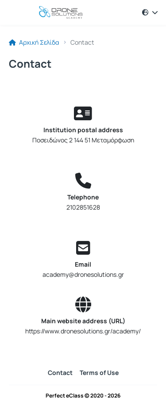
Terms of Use (99, 372)
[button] (150, 12)
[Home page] (53, 12)
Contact (60, 372)
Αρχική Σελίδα (34, 42)
